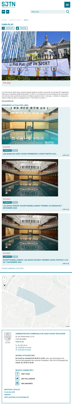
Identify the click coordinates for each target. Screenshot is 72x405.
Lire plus (66, 155)
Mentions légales (12, 389)
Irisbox (7, 395)
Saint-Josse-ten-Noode (12, 5)
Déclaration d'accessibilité (16, 397)
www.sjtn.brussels (24, 350)
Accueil (4, 20)
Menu (66, 3)
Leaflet (67, 326)
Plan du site (9, 392)
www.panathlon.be (8, 101)
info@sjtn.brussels (24, 347)
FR (3, 11)
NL (8, 11)
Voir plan (19, 342)
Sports (26, 20)
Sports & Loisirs (15, 20)
